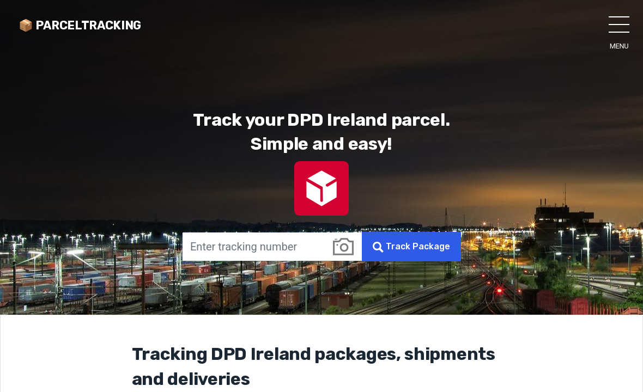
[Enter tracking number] (253, 246)
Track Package (411, 247)
